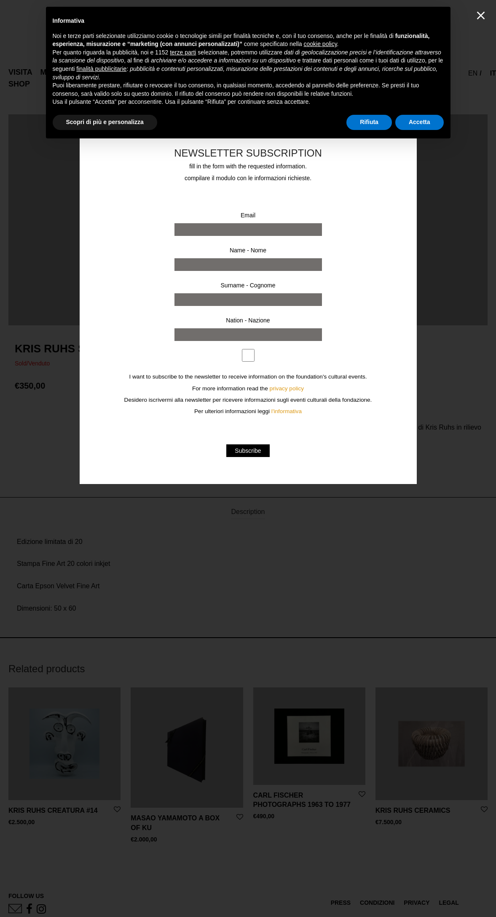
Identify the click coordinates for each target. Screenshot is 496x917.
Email (248, 215)
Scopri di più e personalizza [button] (105, 122)
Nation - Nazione (248, 320)
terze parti (183, 52)
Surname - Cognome (248, 285)
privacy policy (287, 388)
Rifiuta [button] (369, 122)
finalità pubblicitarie (101, 68)
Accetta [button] (419, 122)
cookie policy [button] (320, 44)
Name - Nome (248, 250)
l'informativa (286, 411)
